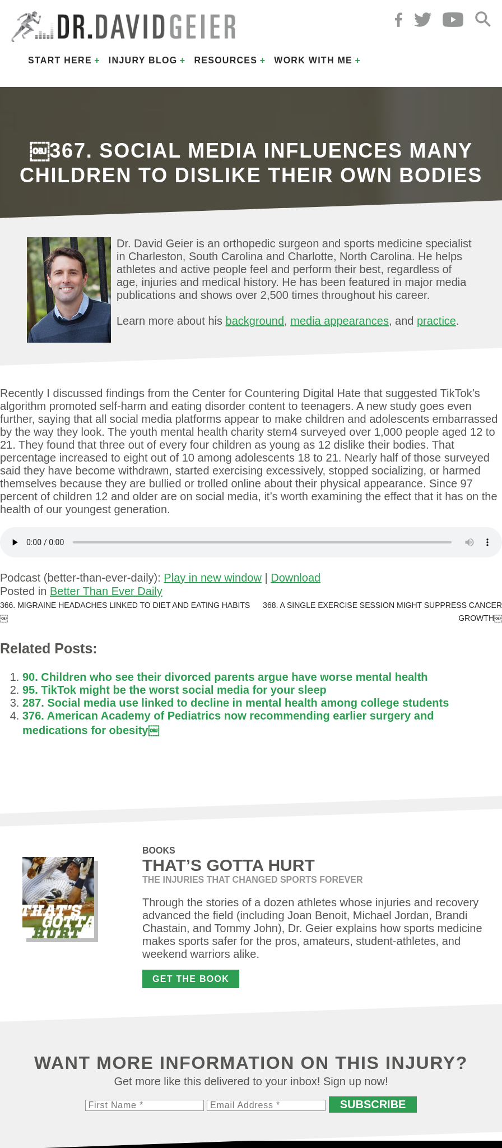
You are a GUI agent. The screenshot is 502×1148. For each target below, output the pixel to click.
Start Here (60, 60)
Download (295, 577)
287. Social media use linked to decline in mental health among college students (235, 703)
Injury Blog (143, 60)
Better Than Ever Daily (106, 591)
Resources (225, 60)
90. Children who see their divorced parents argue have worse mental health (225, 677)
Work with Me (313, 60)
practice (436, 321)
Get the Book (190, 979)
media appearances (339, 321)
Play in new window (213, 577)
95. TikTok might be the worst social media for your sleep (174, 690)
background (255, 321)
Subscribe (373, 1104)
